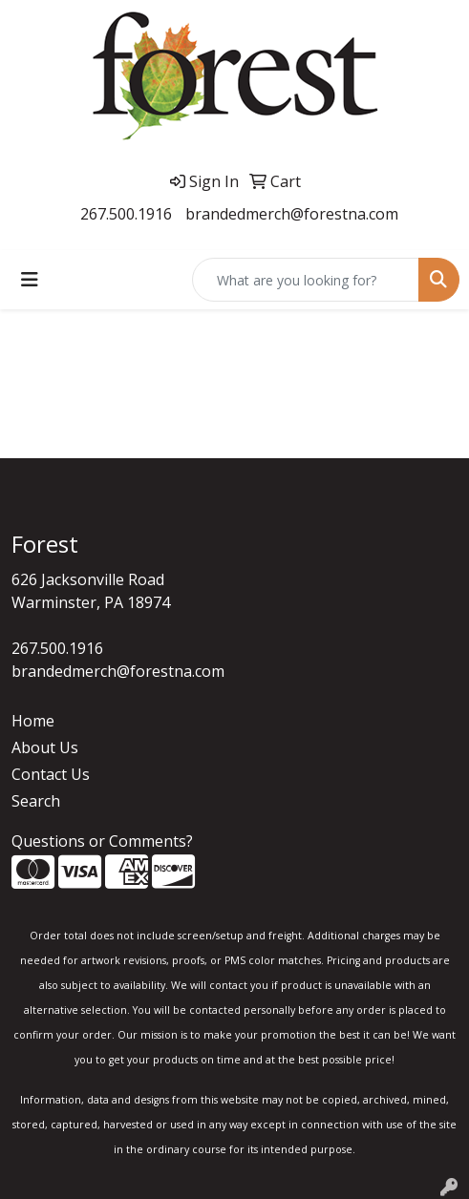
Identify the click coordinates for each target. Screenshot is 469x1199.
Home (32, 720)
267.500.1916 (126, 213)
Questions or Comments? (102, 841)
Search (35, 800)
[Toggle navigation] (30, 279)
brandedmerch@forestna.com (291, 213)
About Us (44, 747)
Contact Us (50, 774)
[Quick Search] (305, 280)
